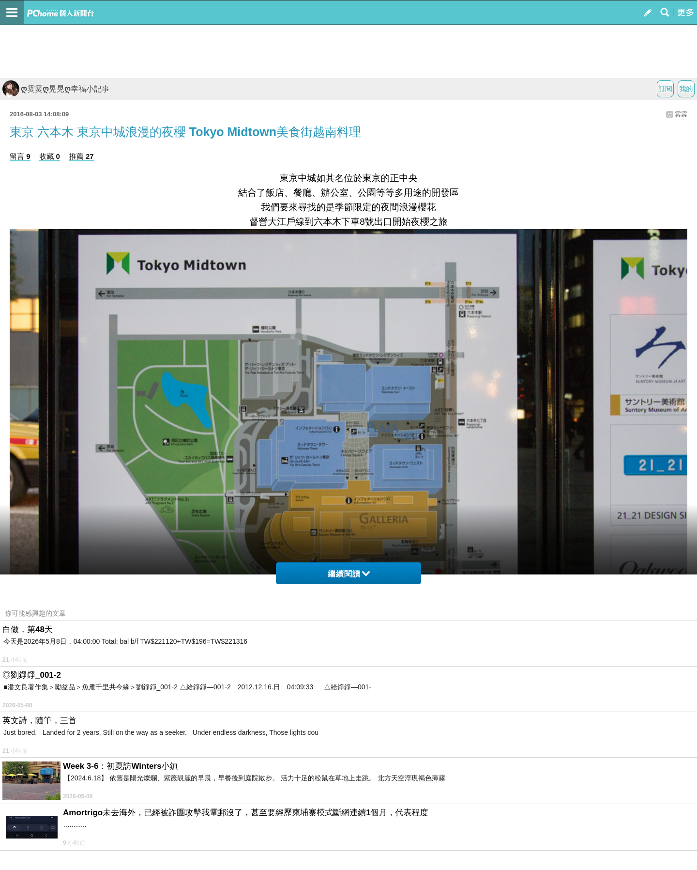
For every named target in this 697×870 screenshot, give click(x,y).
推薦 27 (81, 156)
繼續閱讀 (349, 573)
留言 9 (20, 156)
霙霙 (681, 114)
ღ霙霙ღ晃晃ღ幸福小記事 (55, 88)
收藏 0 (49, 156)
